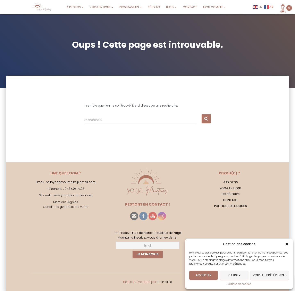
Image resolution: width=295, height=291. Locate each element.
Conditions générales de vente (65, 207)
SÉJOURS (154, 7)
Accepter (203, 275)
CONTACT (190, 7)
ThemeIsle (164, 282)
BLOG (171, 7)
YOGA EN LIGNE (101, 7)
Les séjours (230, 194)
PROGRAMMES (130, 7)
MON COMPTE (214, 7)
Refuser (234, 275)
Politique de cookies (239, 284)
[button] (287, 244)
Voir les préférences (270, 275)
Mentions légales (65, 202)
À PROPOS (75, 7)
